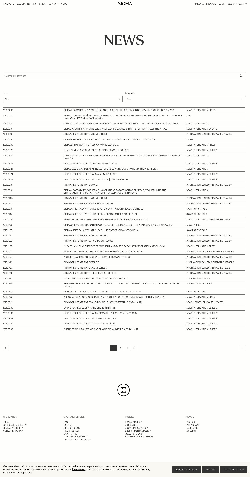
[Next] (242, 348)
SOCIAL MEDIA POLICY (136, 428)
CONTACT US (70, 434)
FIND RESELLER (71, 431)
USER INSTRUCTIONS (74, 436)
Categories (130, 93)
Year (5, 93)
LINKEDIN (191, 431)
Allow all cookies (186, 469)
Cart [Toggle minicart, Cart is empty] (243, 4)
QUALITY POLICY (133, 434)
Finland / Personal (205, 4)
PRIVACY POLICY (133, 422)
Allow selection (234, 469)
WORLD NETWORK (12, 431)
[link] (6, 348)
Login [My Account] (222, 4)
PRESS (6, 422)
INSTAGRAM (192, 425)
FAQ (66, 422)
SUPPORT (69, 425)
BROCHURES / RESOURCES (77, 440)
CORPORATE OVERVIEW (15, 425)
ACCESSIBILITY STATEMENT (139, 436)
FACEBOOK (192, 428)
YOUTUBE (191, 422)
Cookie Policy (79, 469)
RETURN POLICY (72, 428)
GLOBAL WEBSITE (12, 428)
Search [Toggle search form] (232, 4)
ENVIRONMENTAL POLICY (138, 431)
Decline (210, 469)
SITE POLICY (131, 425)
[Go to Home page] (125, 3)
